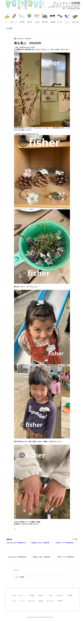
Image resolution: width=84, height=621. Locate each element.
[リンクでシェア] (14, 529)
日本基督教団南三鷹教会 (73, 8)
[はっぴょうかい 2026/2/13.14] (17, 548)
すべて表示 (75, 539)
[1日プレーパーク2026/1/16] (66, 548)
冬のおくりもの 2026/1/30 (41, 557)
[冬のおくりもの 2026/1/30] (42, 548)
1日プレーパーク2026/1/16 (65, 557)
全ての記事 (9, 28)
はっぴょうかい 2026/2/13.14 (17, 557)
